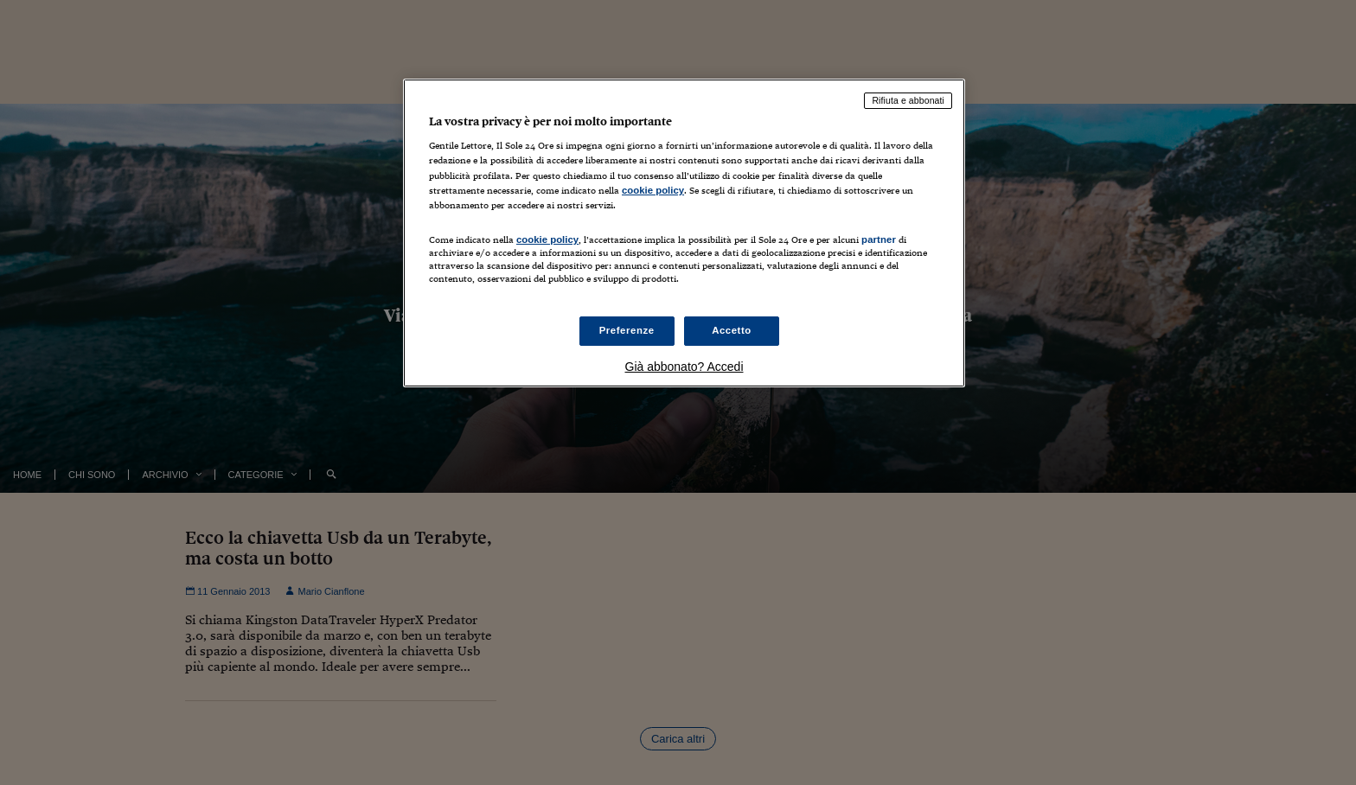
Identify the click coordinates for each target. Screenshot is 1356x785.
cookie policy (653, 190)
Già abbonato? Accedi (684, 366)
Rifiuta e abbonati (908, 100)
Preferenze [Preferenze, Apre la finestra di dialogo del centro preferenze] (627, 330)
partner (878, 239)
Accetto (732, 330)
